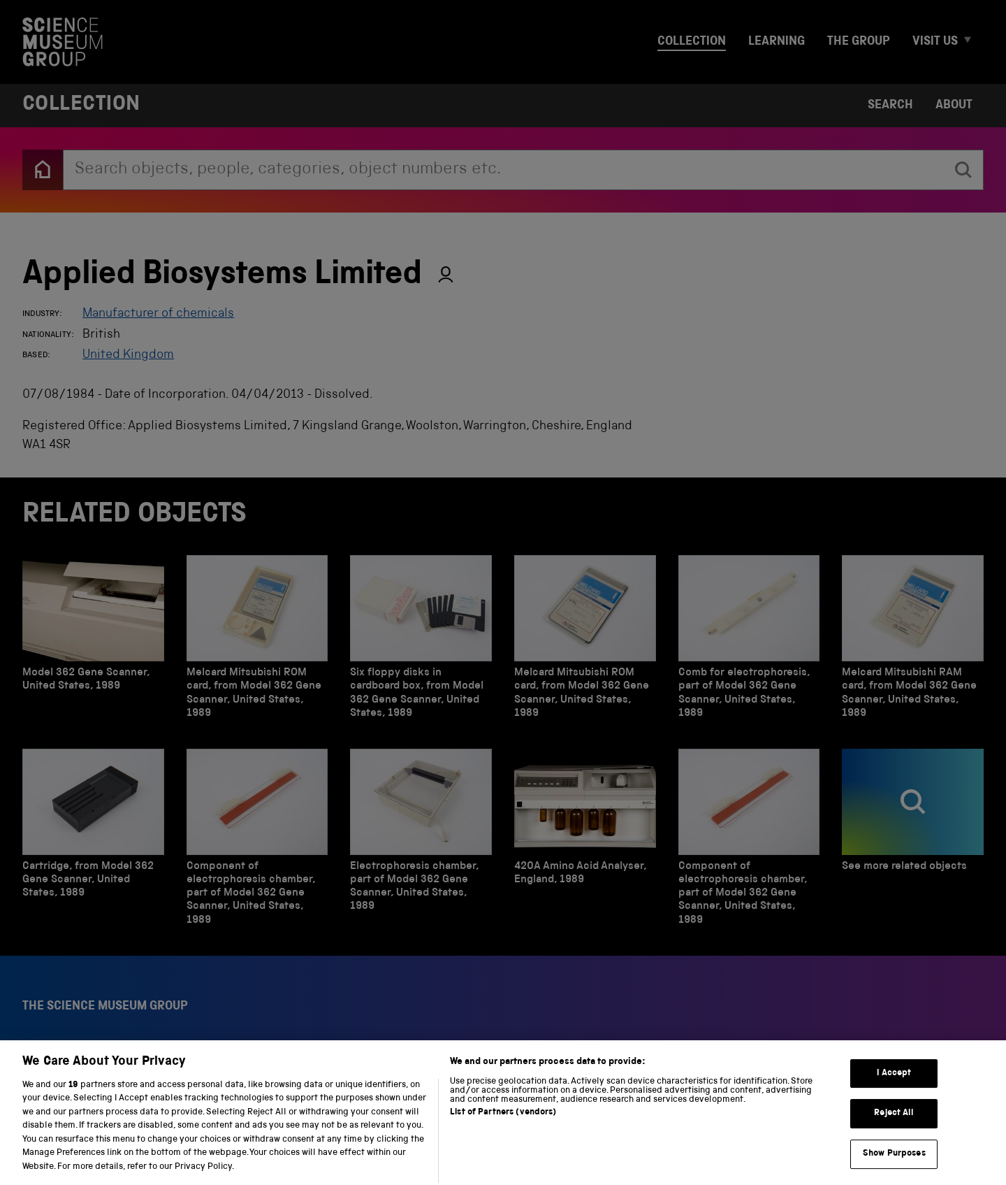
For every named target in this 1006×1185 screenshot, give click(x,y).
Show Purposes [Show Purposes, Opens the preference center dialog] (894, 1168)
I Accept (894, 1088)
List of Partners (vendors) (503, 1127)
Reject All (894, 1128)
